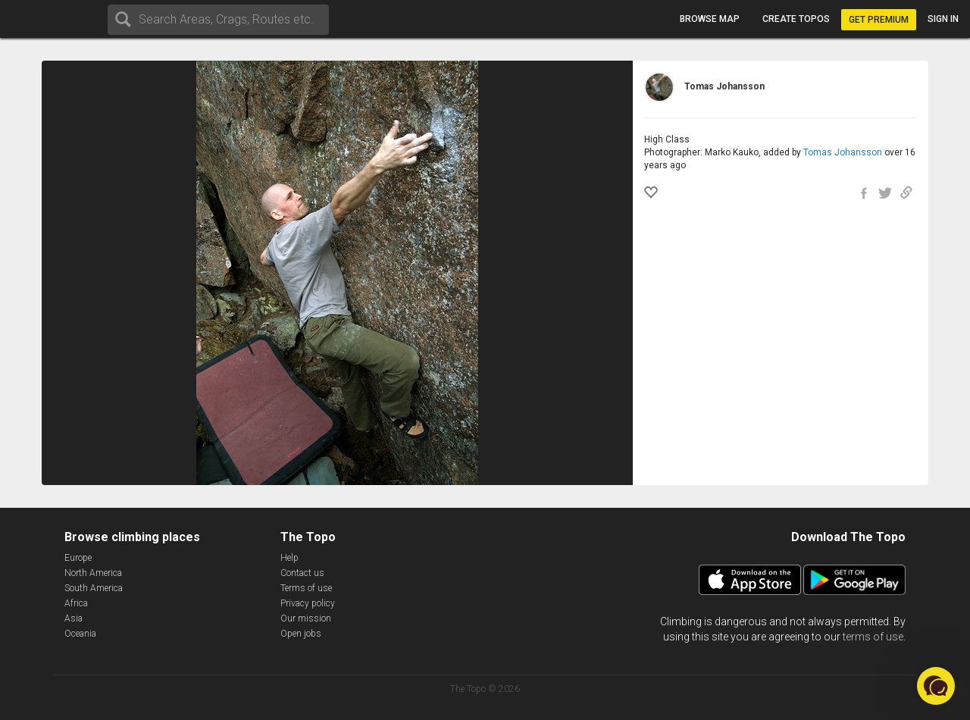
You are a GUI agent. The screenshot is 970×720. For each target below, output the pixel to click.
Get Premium (879, 19)
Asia (73, 618)
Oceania (80, 633)
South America (93, 588)
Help (289, 558)
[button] (936, 686)
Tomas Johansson (842, 152)
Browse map (710, 19)
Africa (76, 603)
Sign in (943, 19)
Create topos (796, 19)
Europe (78, 558)
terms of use (873, 637)
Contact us (302, 573)
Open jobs (300, 633)
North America (93, 573)
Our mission (305, 618)
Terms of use (306, 588)
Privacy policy (307, 603)
